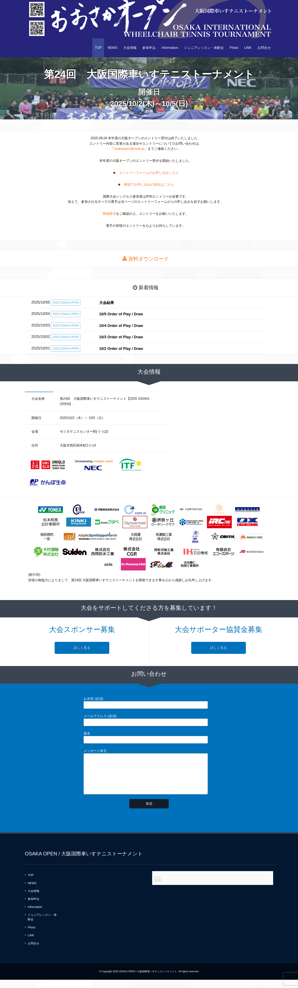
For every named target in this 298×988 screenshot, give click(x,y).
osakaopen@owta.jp (129, 148)
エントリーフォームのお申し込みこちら (149, 172)
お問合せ (264, 47)
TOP (98, 47)
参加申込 (149, 47)
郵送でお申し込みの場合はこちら (149, 184)
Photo (234, 47)
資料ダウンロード (145, 259)
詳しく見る (82, 647)
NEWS (112, 47)
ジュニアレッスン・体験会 (204, 47)
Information (170, 47)
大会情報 (130, 47)
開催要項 (109, 213)
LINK (248, 47)
